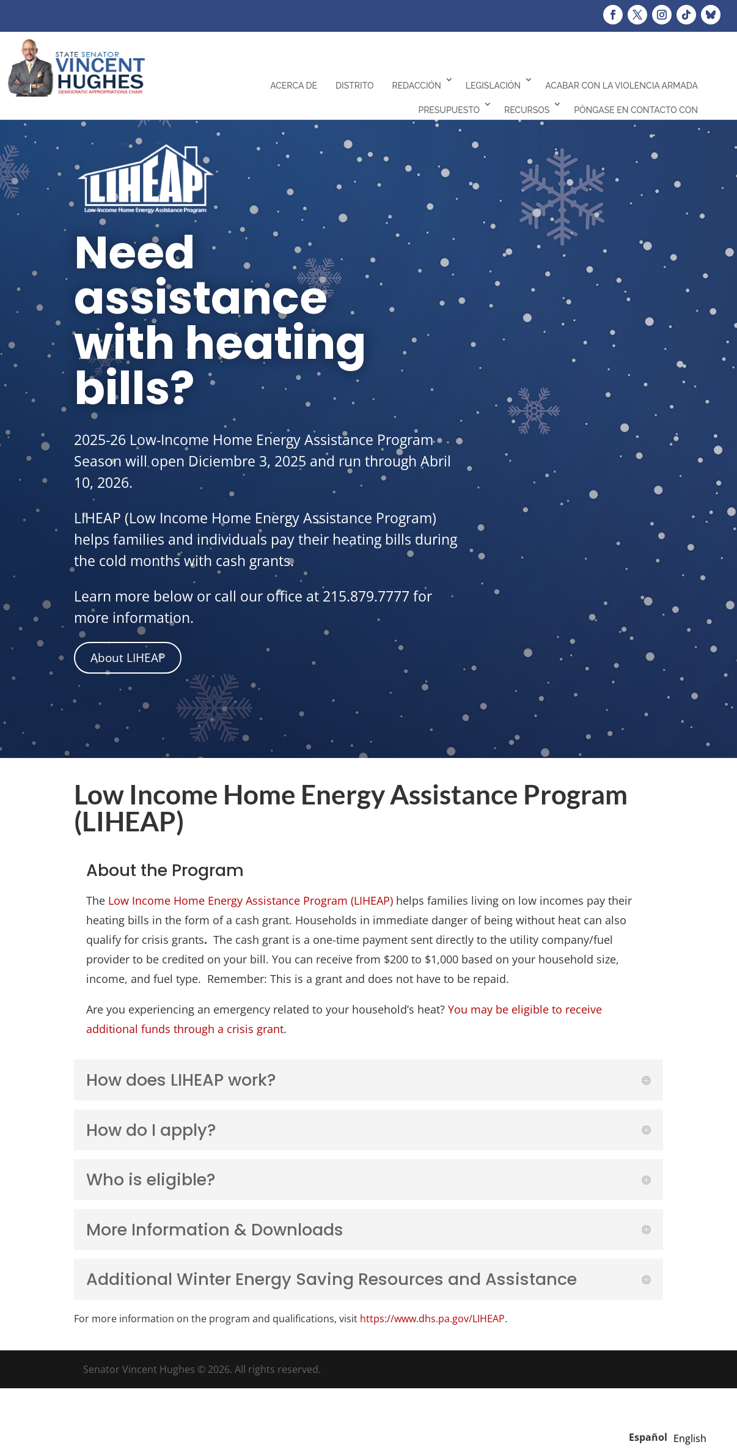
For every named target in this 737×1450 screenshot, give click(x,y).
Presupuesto (449, 110)
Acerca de (293, 85)
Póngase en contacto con (636, 110)
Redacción (416, 85)
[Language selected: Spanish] (671, 1436)
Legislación (493, 85)
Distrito (354, 85)
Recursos (526, 110)
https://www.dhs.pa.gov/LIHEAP (432, 1318)
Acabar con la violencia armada (621, 85)
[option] (690, 1438)
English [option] (689, 1438)
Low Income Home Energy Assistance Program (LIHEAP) (250, 900)
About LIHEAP (127, 658)
